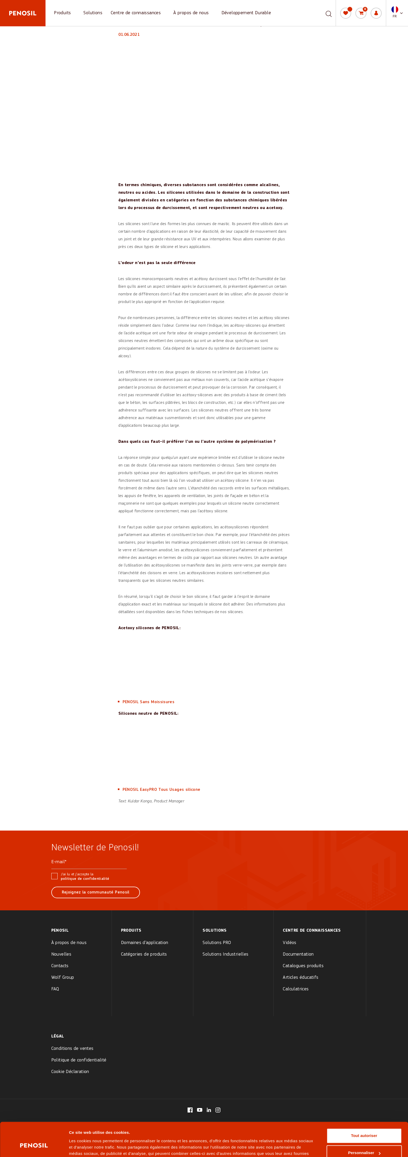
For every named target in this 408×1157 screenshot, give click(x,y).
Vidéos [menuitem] (289, 942)
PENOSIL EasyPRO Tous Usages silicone (161, 790)
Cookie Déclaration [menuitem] (70, 1071)
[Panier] (360, 13)
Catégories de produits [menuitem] (144, 954)
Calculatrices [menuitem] (296, 989)
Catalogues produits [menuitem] (303, 966)
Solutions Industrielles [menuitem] (225, 954)
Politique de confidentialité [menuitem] (79, 1060)
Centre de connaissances (136, 13)
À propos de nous (191, 13)
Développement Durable (246, 13)
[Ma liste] (345, 13)
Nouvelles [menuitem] (61, 954)
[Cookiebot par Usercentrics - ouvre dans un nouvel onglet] (34, 1147)
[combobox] (322, 13)
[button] (397, 13)
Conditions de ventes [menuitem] (72, 1048)
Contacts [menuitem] (60, 966)
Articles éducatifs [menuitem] (300, 977)
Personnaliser (364, 1125)
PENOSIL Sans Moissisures (149, 702)
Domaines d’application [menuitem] (144, 942)
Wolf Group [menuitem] (62, 977)
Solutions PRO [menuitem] (217, 942)
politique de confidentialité (85, 879)
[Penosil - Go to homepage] (23, 13)
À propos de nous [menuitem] (69, 942)
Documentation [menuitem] (298, 954)
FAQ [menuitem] (55, 989)
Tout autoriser (364, 1108)
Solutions (92, 13)
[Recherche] (329, 13)
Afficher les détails (86, 1146)
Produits (62, 13)
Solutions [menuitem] (214, 930)
